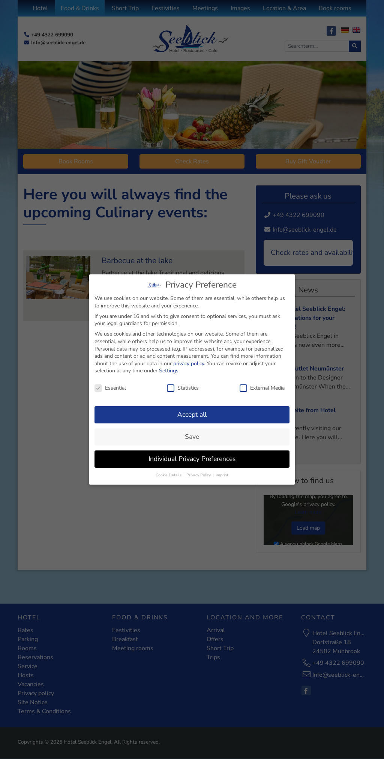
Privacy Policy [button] (199, 473)
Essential (110, 386)
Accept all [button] (192, 412)
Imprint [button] (222, 473)
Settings (168, 369)
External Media (262, 386)
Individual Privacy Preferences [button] (192, 456)
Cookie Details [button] (169, 473)
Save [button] (192, 434)
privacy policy (188, 361)
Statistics (183, 386)
